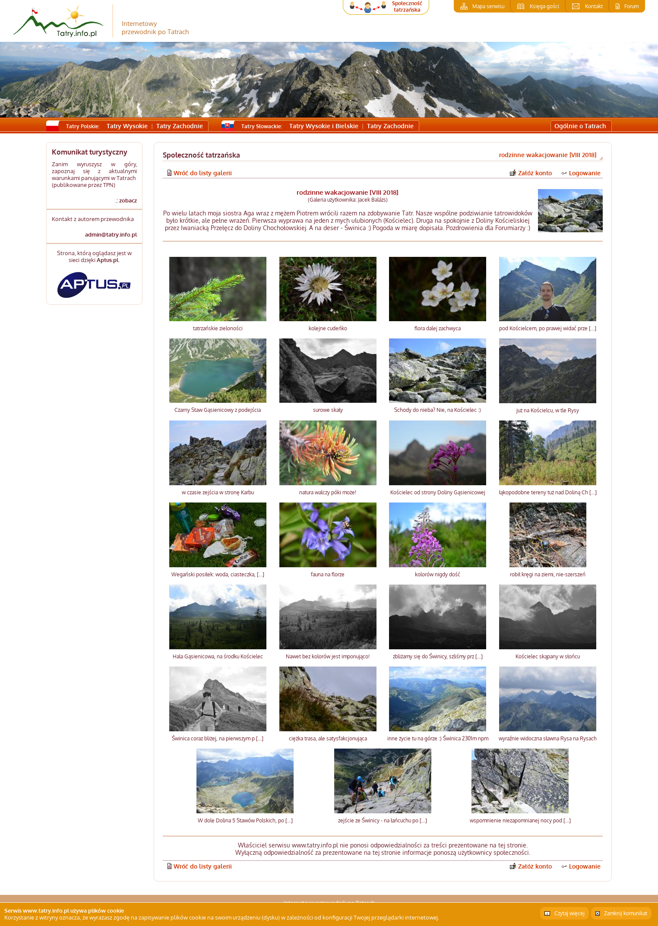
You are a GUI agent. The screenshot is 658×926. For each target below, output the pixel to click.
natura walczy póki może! (327, 492)
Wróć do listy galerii (203, 173)
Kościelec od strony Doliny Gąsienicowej (437, 492)
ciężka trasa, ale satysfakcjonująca (328, 738)
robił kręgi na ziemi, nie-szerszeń (547, 574)
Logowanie (585, 173)
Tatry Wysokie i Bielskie (323, 126)
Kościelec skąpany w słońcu (548, 656)
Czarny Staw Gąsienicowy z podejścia (217, 410)
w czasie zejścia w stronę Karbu (218, 492)
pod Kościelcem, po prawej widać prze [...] (547, 328)
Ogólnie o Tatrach (580, 126)
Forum (631, 6)
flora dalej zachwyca (437, 328)
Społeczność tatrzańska (407, 6)
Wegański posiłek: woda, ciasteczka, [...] (217, 574)
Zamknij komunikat (625, 913)
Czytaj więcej (569, 913)
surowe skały (328, 410)
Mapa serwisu (488, 6)
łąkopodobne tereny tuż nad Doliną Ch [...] (548, 492)
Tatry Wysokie (127, 126)
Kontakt (594, 6)
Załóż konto (535, 173)
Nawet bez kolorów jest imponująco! (328, 656)
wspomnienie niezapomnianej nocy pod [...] (520, 820)
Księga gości (544, 6)
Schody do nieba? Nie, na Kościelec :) (437, 410)
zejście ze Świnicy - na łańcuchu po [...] (382, 820)
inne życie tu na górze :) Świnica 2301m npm (437, 738)
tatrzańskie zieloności (218, 328)
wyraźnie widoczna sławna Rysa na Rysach (548, 738)
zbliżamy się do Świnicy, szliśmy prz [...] (438, 656)
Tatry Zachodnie (179, 126)
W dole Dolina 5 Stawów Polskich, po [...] (245, 820)
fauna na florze (328, 574)
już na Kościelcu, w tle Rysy (547, 410)
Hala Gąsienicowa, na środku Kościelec (218, 656)
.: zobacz (126, 200)
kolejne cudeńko (328, 328)
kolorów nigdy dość (437, 574)
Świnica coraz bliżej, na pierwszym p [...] (217, 738)
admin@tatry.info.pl (111, 234)
